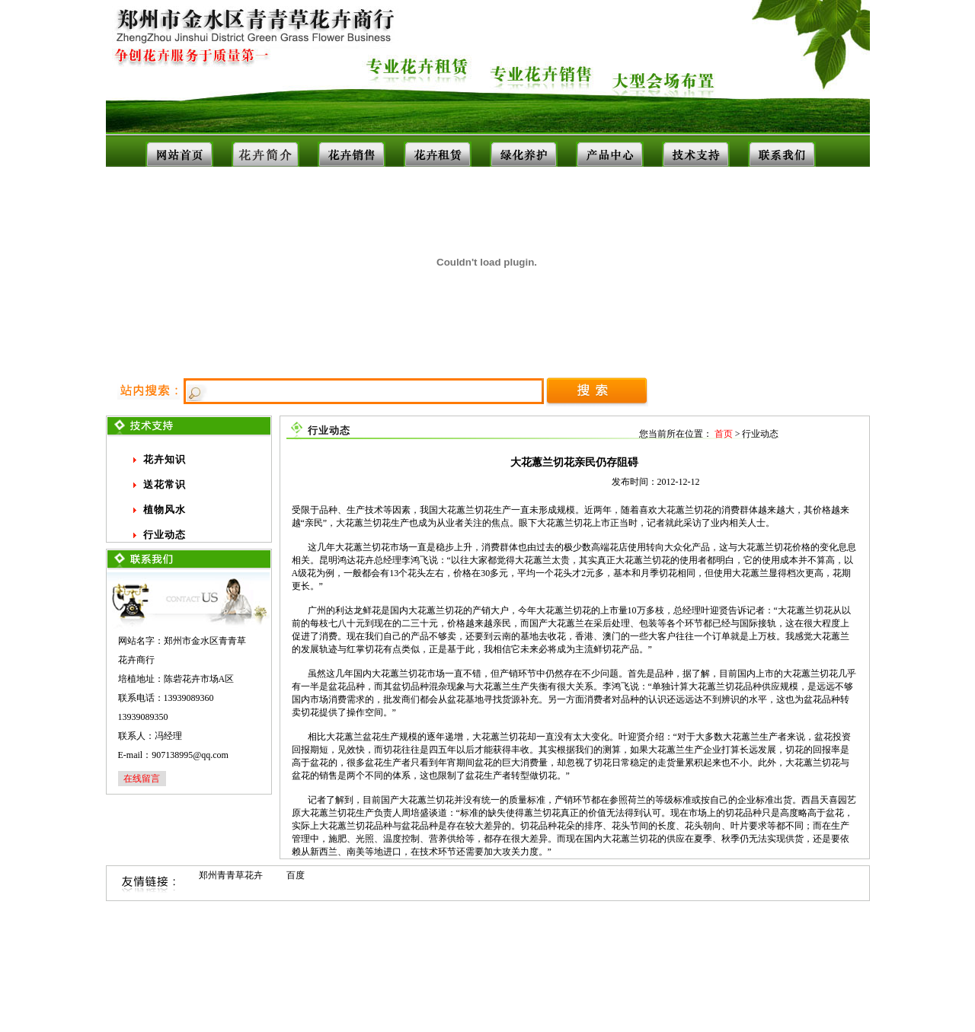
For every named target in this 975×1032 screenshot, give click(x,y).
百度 (295, 875)
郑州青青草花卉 (231, 875)
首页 (723, 433)
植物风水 (164, 509)
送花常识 (164, 484)
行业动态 (164, 534)
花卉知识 (164, 459)
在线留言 (141, 778)
